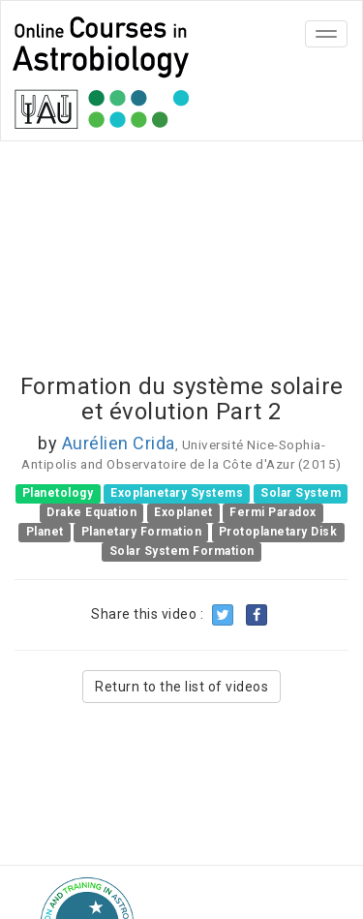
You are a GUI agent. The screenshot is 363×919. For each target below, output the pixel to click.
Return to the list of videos (181, 686)
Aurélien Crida (118, 443)
